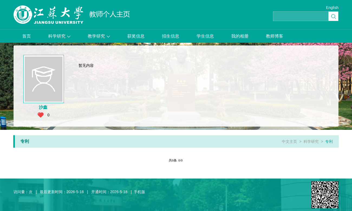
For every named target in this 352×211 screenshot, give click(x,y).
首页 (26, 36)
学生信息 (205, 36)
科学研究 (59, 36)
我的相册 (240, 36)
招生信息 (170, 36)
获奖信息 (136, 36)
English (332, 7)
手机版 (139, 192)
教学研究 (99, 36)
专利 (329, 141)
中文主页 (289, 141)
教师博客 (274, 36)
